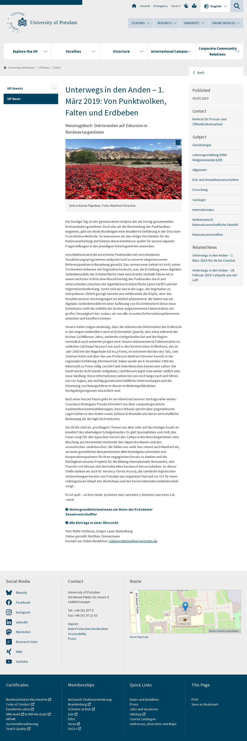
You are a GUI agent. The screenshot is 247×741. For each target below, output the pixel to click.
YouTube (22, 661)
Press (72, 638)
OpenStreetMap (219, 631)
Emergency (161, 6)
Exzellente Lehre (18, 709)
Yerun (72, 724)
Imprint (73, 624)
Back (200, 72)
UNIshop (136, 714)
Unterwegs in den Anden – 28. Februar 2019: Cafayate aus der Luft (214, 275)
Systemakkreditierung (22, 724)
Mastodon (23, 632)
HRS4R (10, 719)
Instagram (23, 612)
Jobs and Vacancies (144, 709)
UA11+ (72, 729)
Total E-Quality (16, 729)
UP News (44, 67)
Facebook (23, 602)
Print (195, 699)
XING (19, 651)
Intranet (145, 6)
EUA (71, 714)
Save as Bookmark (205, 704)
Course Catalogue (143, 719)
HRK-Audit (13, 714)
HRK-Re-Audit (37, 714)
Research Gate (26, 642)
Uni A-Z (175, 6)
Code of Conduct (18, 704)
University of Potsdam (53, 22)
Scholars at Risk (79, 709)
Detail (57, 67)
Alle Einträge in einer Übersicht (93, 522)
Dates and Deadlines (144, 699)
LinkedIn (22, 622)
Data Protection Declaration (88, 629)
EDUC (71, 719)
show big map (139, 637)
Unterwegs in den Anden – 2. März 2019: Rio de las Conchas (213, 257)
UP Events (15, 88)
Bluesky (21, 592)
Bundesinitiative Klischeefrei (26, 699)
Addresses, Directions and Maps (153, 724)
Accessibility (77, 634)
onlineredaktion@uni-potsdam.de (133, 541)
